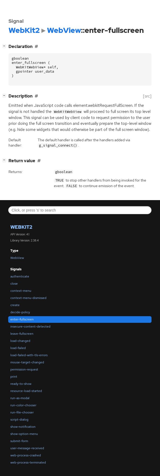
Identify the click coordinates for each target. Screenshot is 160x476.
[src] (147, 96)
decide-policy (20, 312)
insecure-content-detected (30, 326)
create (15, 305)
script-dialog (19, 419)
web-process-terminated (28, 462)
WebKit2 (21, 227)
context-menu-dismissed (28, 298)
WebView (17, 258)
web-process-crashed (25, 455)
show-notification (23, 427)
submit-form (19, 441)
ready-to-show (20, 384)
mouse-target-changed (27, 362)
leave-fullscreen (21, 334)
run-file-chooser (22, 412)
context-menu (20, 291)
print (13, 376)
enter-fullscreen (22, 319)
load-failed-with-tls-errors (28, 355)
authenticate (19, 276)
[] (5, 46)
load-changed (20, 341)
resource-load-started (26, 391)
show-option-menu (24, 434)
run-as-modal (19, 398)
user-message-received (27, 448)
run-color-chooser (23, 405)
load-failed (18, 348)
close (14, 283)
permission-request (24, 369)
